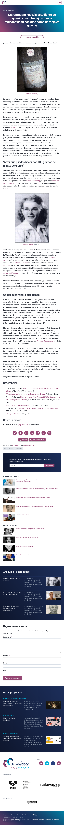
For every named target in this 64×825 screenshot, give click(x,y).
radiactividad (18, 448)
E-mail (5, 663)
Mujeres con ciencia (13, 819)
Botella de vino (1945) (32, 93)
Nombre (6, 656)
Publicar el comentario (12, 678)
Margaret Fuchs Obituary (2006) (18, 405)
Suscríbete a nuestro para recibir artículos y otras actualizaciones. (31, 460)
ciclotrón (6, 265)
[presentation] (32, 482)
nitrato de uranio (21, 263)
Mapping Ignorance (10, 734)
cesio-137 (13, 127)
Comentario (7, 637)
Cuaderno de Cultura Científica (14, 699)
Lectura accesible (32, 37)
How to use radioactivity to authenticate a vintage (25, 394)
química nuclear (8, 448)
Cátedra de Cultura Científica (19, 815)
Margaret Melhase (28, 244)
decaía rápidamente (11, 273)
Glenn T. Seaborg (33, 181)
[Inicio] (4, 2)
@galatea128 (23, 425)
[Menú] (60, 2)
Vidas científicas (8, 10)
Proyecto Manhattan (45, 341)
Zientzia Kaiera (8, 715)
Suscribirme (49, 465)
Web (4, 670)
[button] (15, 433)
